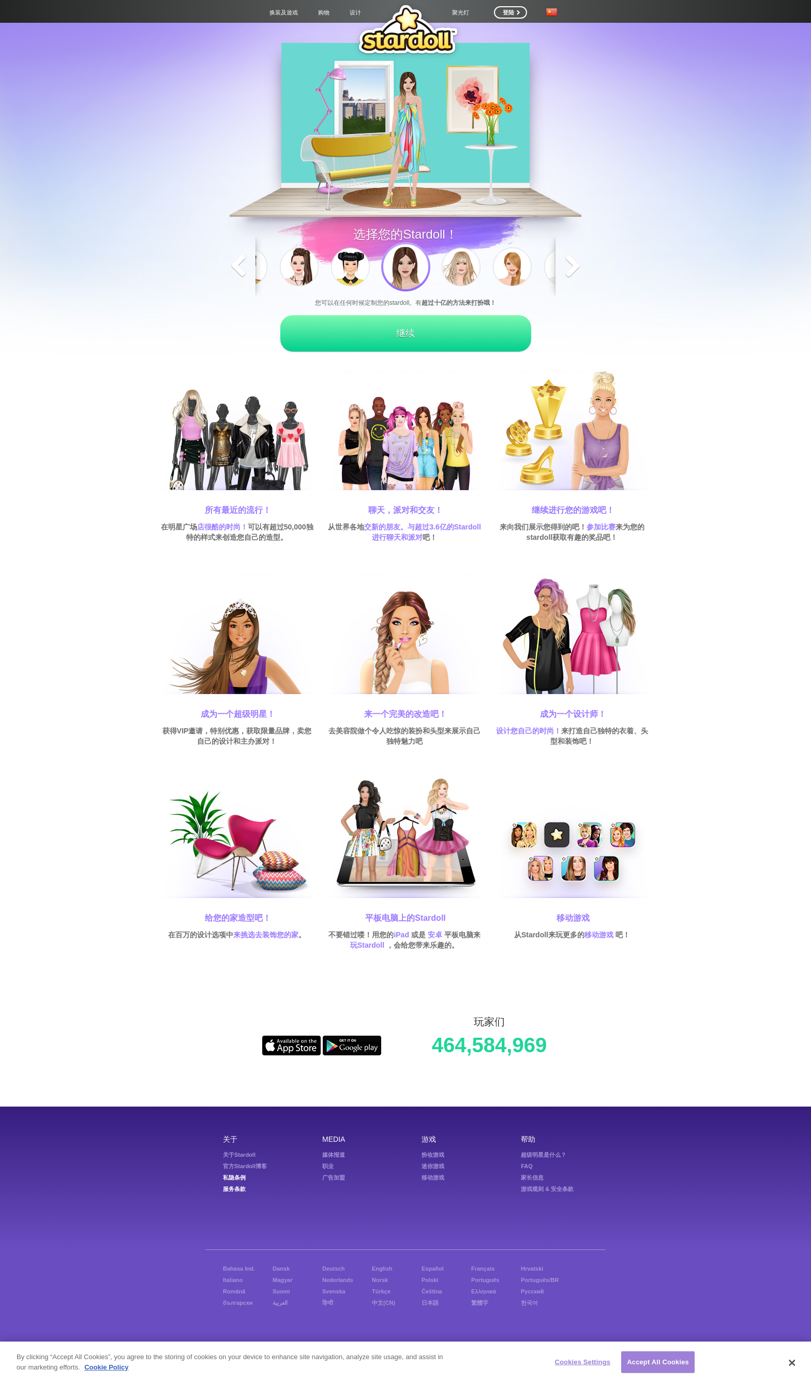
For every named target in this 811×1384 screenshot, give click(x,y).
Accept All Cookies (658, 1363)
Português (485, 1280)
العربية (280, 1303)
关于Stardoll (239, 1155)
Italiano (233, 1280)
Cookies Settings (583, 1363)
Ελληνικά (483, 1291)
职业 (328, 1166)
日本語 (430, 1303)
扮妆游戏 (433, 1155)
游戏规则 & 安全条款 (547, 1189)
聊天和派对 (404, 537)
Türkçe (381, 1291)
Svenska (334, 1291)
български (237, 1303)
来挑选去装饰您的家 (265, 935)
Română (234, 1291)
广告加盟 (333, 1177)
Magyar (283, 1280)
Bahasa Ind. (239, 1268)
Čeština (432, 1291)
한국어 (529, 1303)
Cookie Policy (106, 1368)
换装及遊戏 (283, 12)
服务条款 (234, 1189)
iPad (401, 935)
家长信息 (532, 1177)
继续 (405, 333)
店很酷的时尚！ (222, 527)
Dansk (281, 1268)
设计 (355, 12)
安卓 (435, 935)
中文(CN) (383, 1303)
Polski (430, 1280)
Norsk (380, 1280)
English (382, 1268)
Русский (532, 1291)
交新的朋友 (382, 527)
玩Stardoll (367, 945)
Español (433, 1268)
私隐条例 (234, 1177)
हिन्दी (327, 1303)
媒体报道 (333, 1155)
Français (482, 1268)
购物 (323, 12)
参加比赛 (601, 527)
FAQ (527, 1166)
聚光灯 (460, 12)
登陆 (511, 12)
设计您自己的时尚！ (528, 731)
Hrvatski (532, 1268)
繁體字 (479, 1303)
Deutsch (333, 1268)
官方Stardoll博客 (245, 1166)
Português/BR (540, 1280)
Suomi (281, 1291)
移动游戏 (598, 935)
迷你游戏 (433, 1166)
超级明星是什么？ (543, 1155)
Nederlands (337, 1280)
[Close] (792, 1364)
